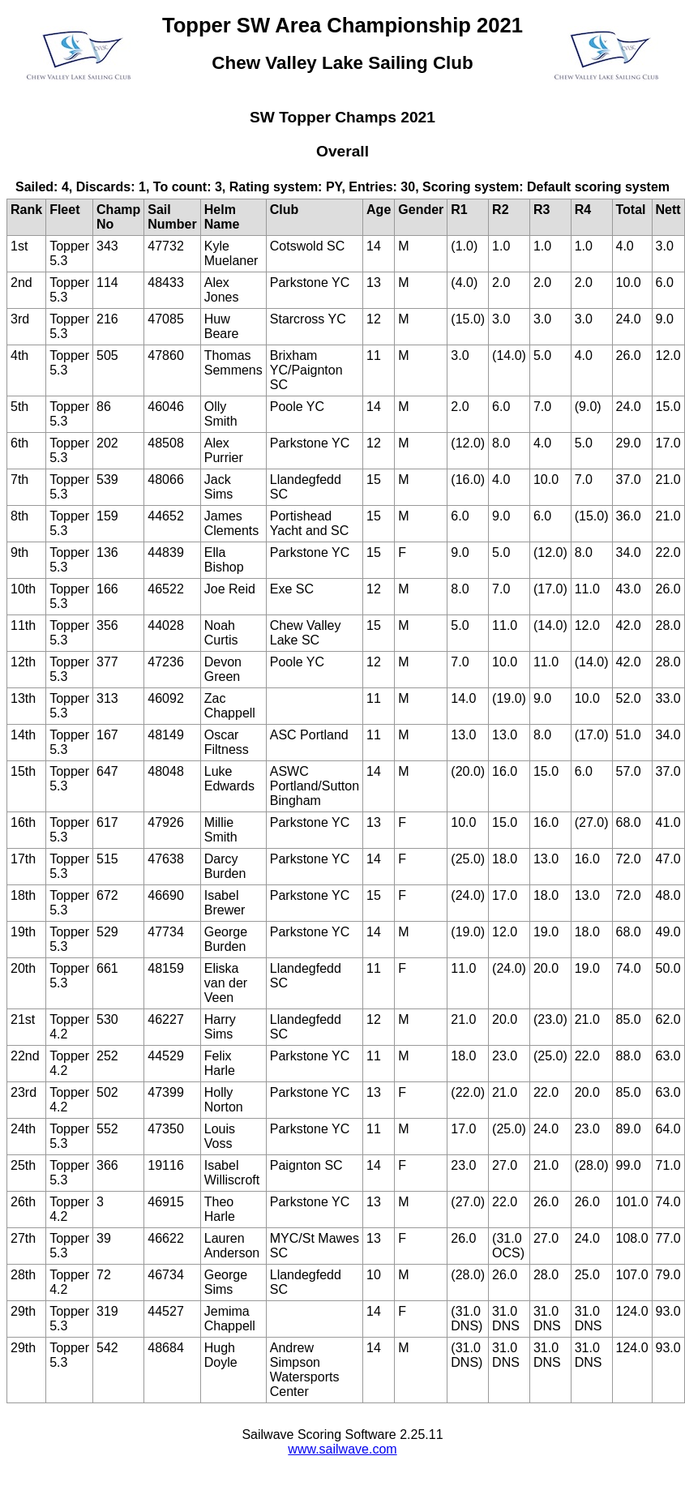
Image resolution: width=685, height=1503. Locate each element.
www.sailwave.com (342, 1449)
